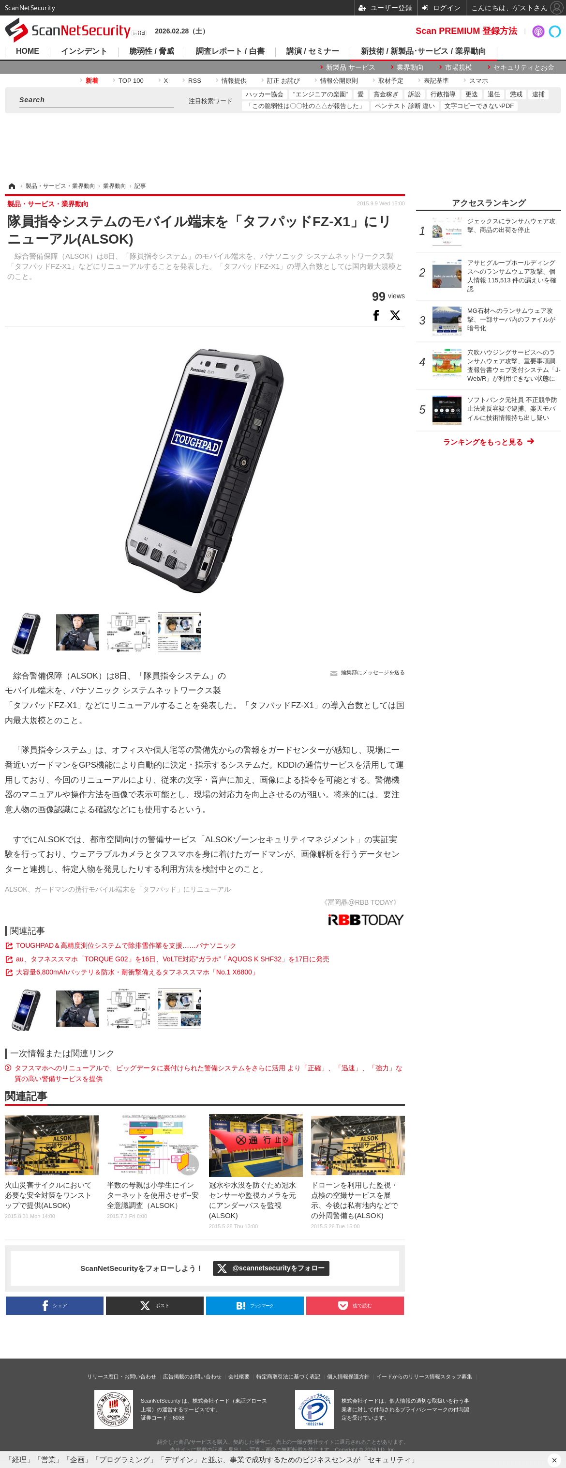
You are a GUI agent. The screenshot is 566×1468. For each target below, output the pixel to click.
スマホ (478, 80)
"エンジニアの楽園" (320, 94)
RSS (194, 80)
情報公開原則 (339, 80)
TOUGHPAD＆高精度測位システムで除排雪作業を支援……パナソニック (126, 945)
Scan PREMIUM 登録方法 (466, 31)
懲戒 (516, 94)
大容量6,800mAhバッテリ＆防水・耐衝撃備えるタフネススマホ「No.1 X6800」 (137, 972)
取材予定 (390, 80)
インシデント (84, 51)
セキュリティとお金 (523, 67)
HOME (27, 51)
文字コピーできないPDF (479, 105)
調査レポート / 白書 (230, 51)
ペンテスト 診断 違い (405, 105)
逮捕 (538, 94)
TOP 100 (131, 80)
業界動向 (410, 67)
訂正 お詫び (283, 80)
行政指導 (443, 94)
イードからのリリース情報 (408, 1376)
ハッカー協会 (264, 94)
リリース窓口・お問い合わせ (121, 1376)
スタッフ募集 (456, 1376)
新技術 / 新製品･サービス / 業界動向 (423, 51)
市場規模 (458, 67)
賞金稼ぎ (386, 94)
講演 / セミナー (312, 51)
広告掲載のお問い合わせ (192, 1376)
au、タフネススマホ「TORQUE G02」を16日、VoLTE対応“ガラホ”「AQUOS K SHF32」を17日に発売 (172, 959)
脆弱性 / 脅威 (151, 51)
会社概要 (239, 1376)
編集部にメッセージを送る (373, 672)
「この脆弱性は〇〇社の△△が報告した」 (305, 105)
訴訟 (414, 94)
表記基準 (436, 80)
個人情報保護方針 (348, 1376)
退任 (494, 94)
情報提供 (234, 80)
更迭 (471, 94)
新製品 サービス (350, 67)
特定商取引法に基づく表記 (288, 1376)
